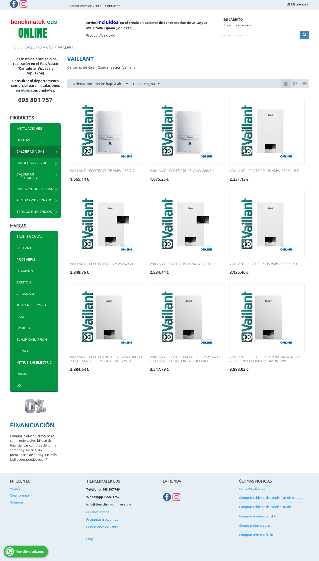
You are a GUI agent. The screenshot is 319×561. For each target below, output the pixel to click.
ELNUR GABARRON (31, 339)
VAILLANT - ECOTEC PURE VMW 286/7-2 (182, 171)
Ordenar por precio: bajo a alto (100, 84)
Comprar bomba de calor (257, 516)
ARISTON (23, 282)
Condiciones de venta (85, 5)
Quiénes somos (97, 512)
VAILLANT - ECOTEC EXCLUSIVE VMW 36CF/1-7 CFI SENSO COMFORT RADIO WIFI (186, 359)
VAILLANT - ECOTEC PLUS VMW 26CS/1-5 (103, 264)
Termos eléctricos (34, 212)
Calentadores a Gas (34, 189)
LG (18, 385)
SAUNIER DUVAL (29, 236)
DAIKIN (21, 374)
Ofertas (23, 140)
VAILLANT (23, 248)
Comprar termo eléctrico (257, 534)
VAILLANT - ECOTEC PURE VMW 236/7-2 (102, 171)
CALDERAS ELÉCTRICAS (26, 176)
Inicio (14, 47)
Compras (16, 502)
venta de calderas (252, 488)
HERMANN (24, 271)
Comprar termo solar (254, 525)
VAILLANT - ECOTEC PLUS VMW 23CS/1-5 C (264, 171)
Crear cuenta (19, 495)
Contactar (112, 5)
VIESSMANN (26, 294)
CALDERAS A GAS (39, 47)
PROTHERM (25, 259)
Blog (89, 539)
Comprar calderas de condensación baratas (271, 497)
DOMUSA (23, 328)
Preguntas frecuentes (102, 519)
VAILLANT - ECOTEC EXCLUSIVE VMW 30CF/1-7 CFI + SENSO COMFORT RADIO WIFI (107, 359)
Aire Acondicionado (34, 200)
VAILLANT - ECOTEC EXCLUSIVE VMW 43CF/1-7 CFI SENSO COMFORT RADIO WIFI (266, 359)
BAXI (20, 317)
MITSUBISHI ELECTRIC (34, 362)
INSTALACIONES (29, 128)
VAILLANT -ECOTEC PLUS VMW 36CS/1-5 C (264, 264)
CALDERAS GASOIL (31, 163)
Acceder (16, 488)
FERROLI (23, 351)
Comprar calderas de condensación (265, 507)
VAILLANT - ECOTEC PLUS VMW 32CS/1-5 (183, 264)
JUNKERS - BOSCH (31, 305)
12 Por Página (146, 84)
